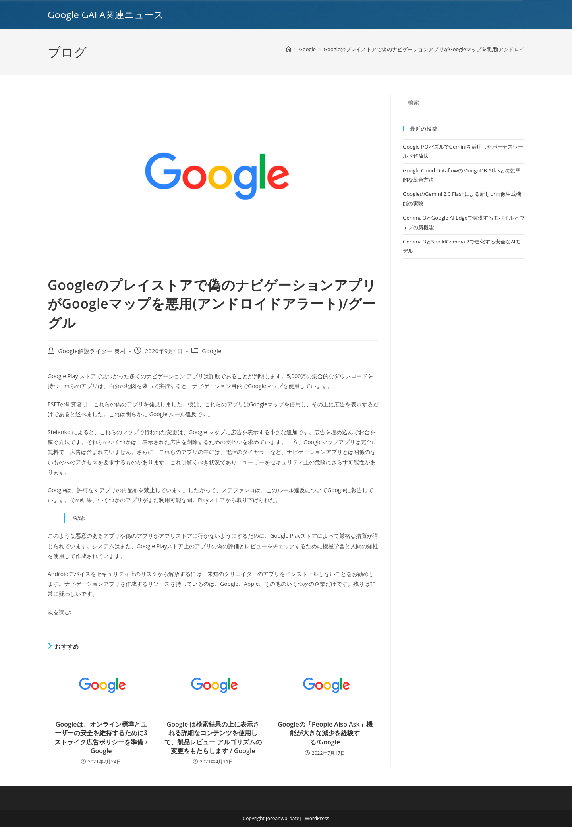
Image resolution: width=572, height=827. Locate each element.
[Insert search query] (463, 102)
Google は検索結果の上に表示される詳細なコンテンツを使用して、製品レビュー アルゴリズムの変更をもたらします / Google (212, 737)
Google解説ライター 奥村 (92, 351)
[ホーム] (288, 49)
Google (212, 351)
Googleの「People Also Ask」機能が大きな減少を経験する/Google (325, 733)
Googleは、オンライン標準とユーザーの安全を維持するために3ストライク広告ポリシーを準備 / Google (100, 737)
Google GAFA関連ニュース (106, 14)
